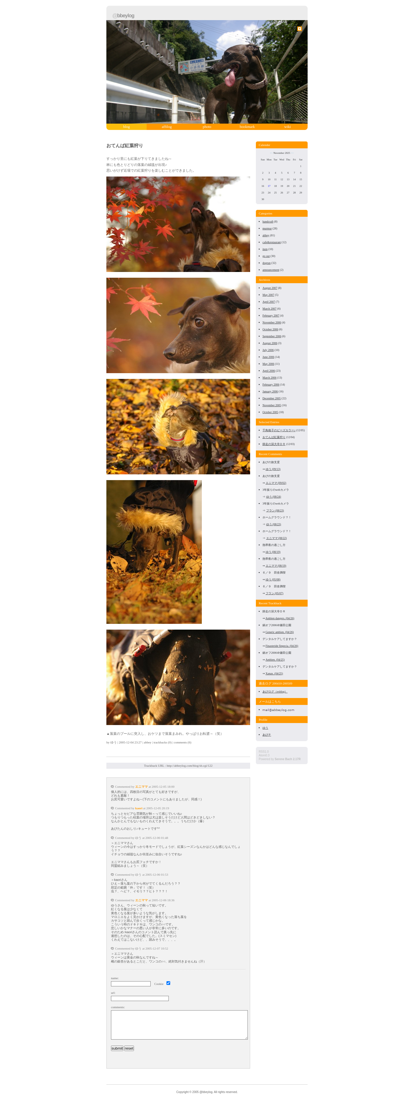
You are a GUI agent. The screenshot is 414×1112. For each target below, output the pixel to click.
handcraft (267, 221)
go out (266, 256)
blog (126, 126)
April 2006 (268, 370)
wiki (287, 126)
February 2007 (270, 315)
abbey (147, 742)
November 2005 (271, 405)
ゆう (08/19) (273, 551)
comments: (118, 1007)
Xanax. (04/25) (274, 673)
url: (113, 992)
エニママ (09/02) (276, 482)
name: (115, 978)
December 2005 (271, 398)
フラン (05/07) (274, 593)
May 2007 (268, 294)
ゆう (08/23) (273, 524)
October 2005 (270, 412)
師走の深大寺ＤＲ (273, 444)
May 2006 (268, 363)
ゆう (113, 742)
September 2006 (271, 336)
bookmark (247, 126)
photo (207, 126)
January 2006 (270, 391)
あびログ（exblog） (275, 691)
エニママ (141, 786)
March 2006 (269, 377)
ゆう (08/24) (273, 496)
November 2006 (271, 322)
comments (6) (182, 742)
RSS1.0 (264, 751)
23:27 (138, 742)
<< (271, 153)
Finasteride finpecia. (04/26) (282, 645)
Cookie (159, 984)
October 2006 (270, 329)
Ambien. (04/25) (275, 659)
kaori (138, 808)
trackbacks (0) (163, 742)
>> (292, 153)
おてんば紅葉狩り (124, 145)
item (265, 249)
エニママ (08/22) (276, 538)
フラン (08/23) (275, 510)
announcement (270, 269)
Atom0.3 (264, 755)
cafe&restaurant (271, 242)
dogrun (266, 262)
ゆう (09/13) (273, 469)
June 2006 (268, 356)
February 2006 (270, 384)
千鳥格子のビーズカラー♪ (279, 430)
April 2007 (268, 301)
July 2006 (268, 350)
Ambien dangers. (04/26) (279, 618)
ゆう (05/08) (273, 579)
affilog (167, 126)
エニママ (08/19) (276, 565)
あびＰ (266, 734)
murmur (267, 228)
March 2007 (269, 308)
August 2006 (269, 343)
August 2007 (269, 287)
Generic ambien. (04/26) (280, 632)
